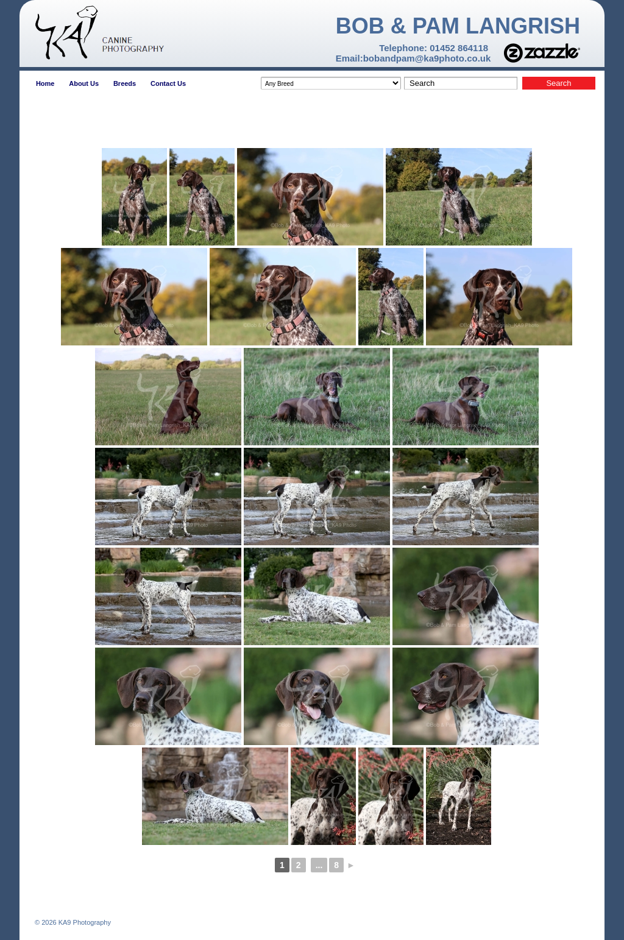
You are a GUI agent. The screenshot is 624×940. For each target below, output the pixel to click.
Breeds (124, 83)
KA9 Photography (84, 922)
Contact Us (168, 83)
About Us (84, 83)
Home (45, 83)
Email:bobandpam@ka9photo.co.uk (413, 58)
